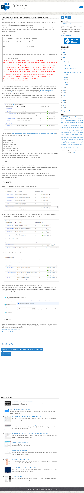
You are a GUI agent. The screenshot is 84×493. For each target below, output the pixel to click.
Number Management (79, 139)
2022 (64, 59)
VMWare (79, 146)
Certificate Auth (6, 344)
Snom (77, 129)
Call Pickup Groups (69, 125)
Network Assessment (75, 127)
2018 (64, 95)
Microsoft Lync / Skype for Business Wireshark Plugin (24, 425)
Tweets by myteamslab (65, 111)
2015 (64, 102)
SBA (63, 142)
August (65, 79)
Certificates (75, 125)
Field (70, 135)
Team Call (81, 144)
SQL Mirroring (76, 142)
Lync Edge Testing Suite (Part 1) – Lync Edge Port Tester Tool (26, 416)
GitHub (75, 135)
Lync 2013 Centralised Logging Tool (20, 442)
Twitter (62, 17)
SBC (68, 124)
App (71, 130)
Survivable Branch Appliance (70, 144)
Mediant (74, 137)
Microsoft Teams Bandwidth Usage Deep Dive (22, 401)
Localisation (68, 137)
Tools (75, 119)
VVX (71, 120)
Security (70, 124)
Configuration (74, 132)
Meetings (77, 137)
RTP (79, 141)
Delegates (76, 134)
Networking (73, 139)
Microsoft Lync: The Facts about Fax (20, 450)
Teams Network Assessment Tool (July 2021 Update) (24, 467)
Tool (76, 117)
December (66, 62)
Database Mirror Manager (70, 134)
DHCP (65, 134)
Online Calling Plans (64, 141)
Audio (73, 130)
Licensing (64, 137)
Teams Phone (63, 146)
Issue (62, 137)
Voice (67, 147)
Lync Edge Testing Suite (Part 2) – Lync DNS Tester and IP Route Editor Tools (30, 433)
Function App (80, 122)
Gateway (72, 135)
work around (81, 147)
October (65, 77)
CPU (76, 130)
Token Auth (20, 344)
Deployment (75, 122)
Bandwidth (63, 122)
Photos (65, 129)
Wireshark (72, 147)
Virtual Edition (63, 147)
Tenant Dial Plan (69, 146)
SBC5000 (72, 142)
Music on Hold (68, 139)
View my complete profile (66, 35)
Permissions (70, 141)
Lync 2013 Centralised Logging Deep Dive (20, 409)
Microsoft (69, 127)
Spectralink (63, 144)
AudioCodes (63, 125)
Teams (79, 119)
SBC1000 (65, 142)
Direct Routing (78, 120)
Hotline (78, 135)
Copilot (78, 132)
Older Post (57, 394)
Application (81, 124)
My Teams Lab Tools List (18, 13)
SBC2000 (69, 142)
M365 (72, 137)
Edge (69, 120)
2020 (64, 90)
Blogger (74, 152)
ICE (82, 135)
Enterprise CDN (80, 134)
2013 (64, 107)
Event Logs (62, 135)
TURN (78, 144)
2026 (64, 49)
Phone (62, 124)
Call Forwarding (80, 130)
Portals (75, 141)
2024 (64, 54)
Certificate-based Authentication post (11, 329)
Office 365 (66, 120)
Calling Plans (63, 132)
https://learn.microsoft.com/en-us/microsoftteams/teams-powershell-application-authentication (34, 133)
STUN (80, 142)
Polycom (65, 124)
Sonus (74, 124)
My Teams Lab (20, 5)
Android (76, 124)
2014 (64, 105)
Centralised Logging (69, 122)
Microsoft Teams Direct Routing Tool (20, 459)
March (65, 82)
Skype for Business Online (70, 129)
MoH (64, 139)
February (66, 84)
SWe (82, 142)
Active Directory (80, 129)
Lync (82, 120)
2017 (64, 97)
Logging (79, 125)
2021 (64, 87)
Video (82, 146)
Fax (68, 135)
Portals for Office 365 (17, 476)
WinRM (24, 344)
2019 (64, 92)
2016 (64, 100)
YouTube (66, 17)
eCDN (78, 147)
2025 (64, 52)
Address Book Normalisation (65, 130)
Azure (73, 120)
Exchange (66, 135)
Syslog (76, 144)
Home (5, 13)
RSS (69, 17)
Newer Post (3, 394)
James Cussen (67, 23)
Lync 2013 (71, 117)
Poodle (73, 141)
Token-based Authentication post (10, 331)
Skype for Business (69, 119)
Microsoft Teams (11, 344)
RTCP (77, 141)
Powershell (16, 344)
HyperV (80, 135)
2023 (64, 57)
